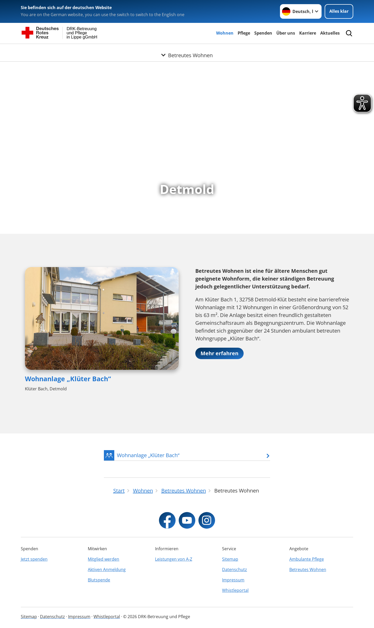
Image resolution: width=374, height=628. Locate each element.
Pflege (244, 33)
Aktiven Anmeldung (107, 569)
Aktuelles (330, 33)
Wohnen (224, 33)
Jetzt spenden (34, 559)
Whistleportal (235, 590)
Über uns (285, 33)
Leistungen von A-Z (173, 559)
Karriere (307, 33)
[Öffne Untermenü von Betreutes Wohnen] (187, 50)
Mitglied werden (103, 559)
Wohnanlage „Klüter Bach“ (68, 378)
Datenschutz (234, 569)
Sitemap (230, 559)
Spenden (263, 33)
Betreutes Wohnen (307, 569)
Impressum (233, 580)
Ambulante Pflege (306, 559)
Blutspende (99, 580)
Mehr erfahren (219, 353)
